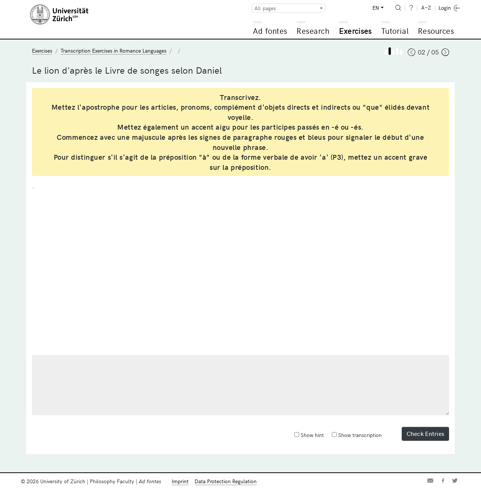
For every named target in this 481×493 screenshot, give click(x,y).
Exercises (355, 30)
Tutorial (394, 30)
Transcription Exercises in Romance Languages (113, 50)
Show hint (309, 435)
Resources (436, 30)
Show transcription (357, 435)
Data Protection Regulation (226, 481)
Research (313, 30)
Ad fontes (270, 30)
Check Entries (425, 433)
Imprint (180, 481)
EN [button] (375, 7)
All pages (265, 8)
